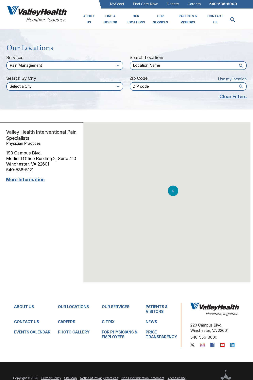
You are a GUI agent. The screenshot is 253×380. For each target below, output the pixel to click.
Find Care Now (145, 4)
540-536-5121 (20, 169)
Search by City (21, 78)
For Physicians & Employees (119, 334)
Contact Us (215, 19)
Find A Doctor (110, 19)
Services (14, 57)
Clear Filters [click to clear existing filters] (233, 96)
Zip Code (139, 78)
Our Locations (136, 19)
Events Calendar (32, 332)
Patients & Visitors (188, 19)
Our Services (160, 19)
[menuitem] (88, 19)
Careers (194, 4)
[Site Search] (235, 19)
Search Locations (147, 57)
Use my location (232, 79)
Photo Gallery (74, 332)
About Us (88, 19)
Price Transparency (161, 334)
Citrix (108, 321)
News (151, 321)
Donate (173, 4)
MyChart (117, 4)
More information (25, 179)
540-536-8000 (223, 4)
